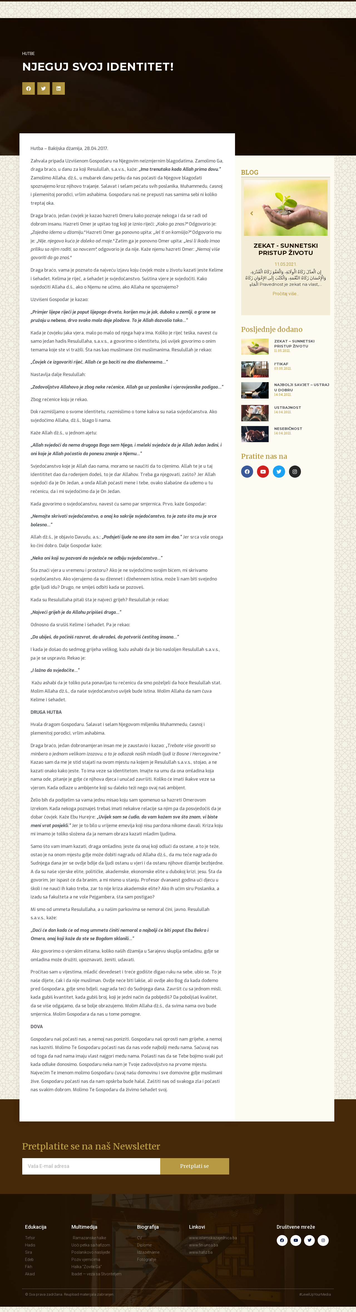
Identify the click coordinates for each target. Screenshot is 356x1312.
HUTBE (157, 16)
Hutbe (28, 65)
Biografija (148, 1238)
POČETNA (97, 16)
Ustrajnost (287, 419)
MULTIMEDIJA (187, 16)
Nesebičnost (288, 440)
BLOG (216, 16)
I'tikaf (281, 375)
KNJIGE (237, 16)
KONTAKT (300, 16)
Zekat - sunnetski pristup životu (286, 261)
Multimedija (84, 1238)
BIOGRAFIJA (267, 16)
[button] (28, 100)
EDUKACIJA (129, 16)
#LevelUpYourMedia (315, 1306)
